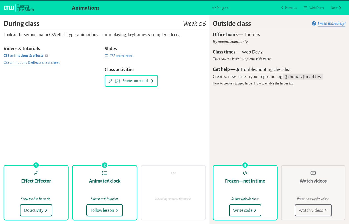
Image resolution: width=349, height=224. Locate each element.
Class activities (119, 69)
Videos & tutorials (22, 48)
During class (105, 23)
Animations (85, 7)
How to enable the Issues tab (273, 83)
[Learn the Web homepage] (19, 8)
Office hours (236, 34)
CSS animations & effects (23, 55)
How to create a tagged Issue (232, 83)
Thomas (252, 34)
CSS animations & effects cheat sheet (32, 62)
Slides (111, 48)
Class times (238, 52)
